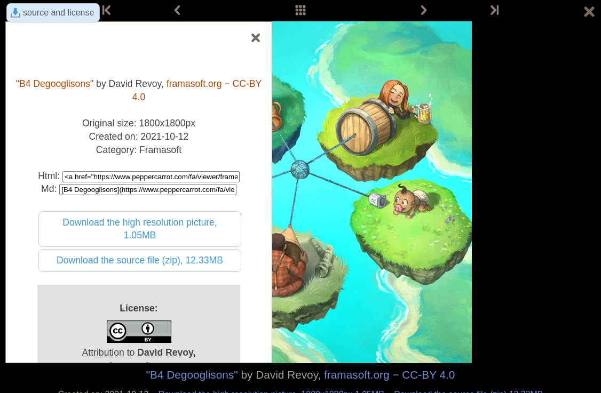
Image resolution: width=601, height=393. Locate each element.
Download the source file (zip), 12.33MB (140, 260)
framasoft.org (357, 374)
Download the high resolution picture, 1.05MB (139, 229)
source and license (58, 12)
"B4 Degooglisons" (192, 374)
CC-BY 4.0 (428, 374)
